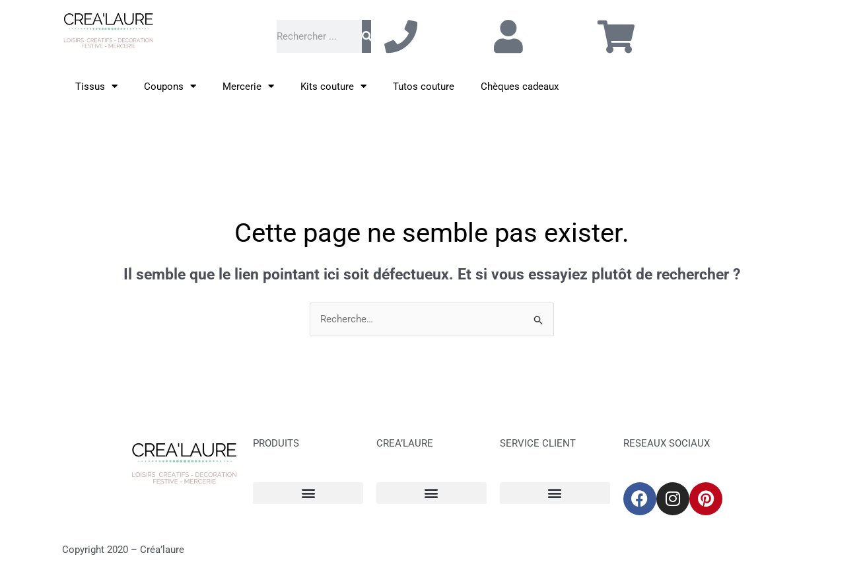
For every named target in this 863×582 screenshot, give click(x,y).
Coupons (170, 86)
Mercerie (248, 86)
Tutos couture (423, 86)
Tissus (96, 86)
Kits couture (333, 86)
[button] (308, 493)
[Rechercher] (366, 36)
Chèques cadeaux (520, 86)
